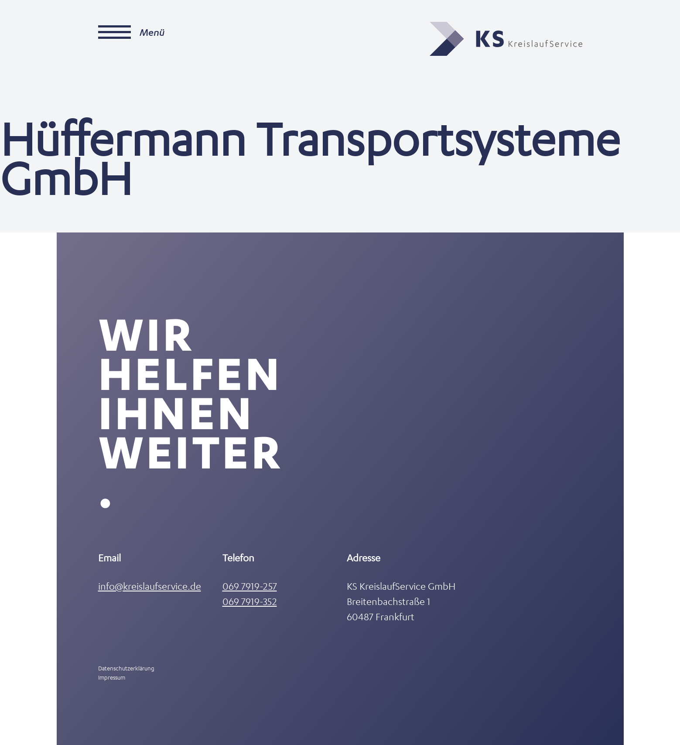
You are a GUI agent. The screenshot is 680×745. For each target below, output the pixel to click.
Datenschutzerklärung (126, 668)
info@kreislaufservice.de (149, 586)
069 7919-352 (249, 601)
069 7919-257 (249, 586)
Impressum (111, 677)
